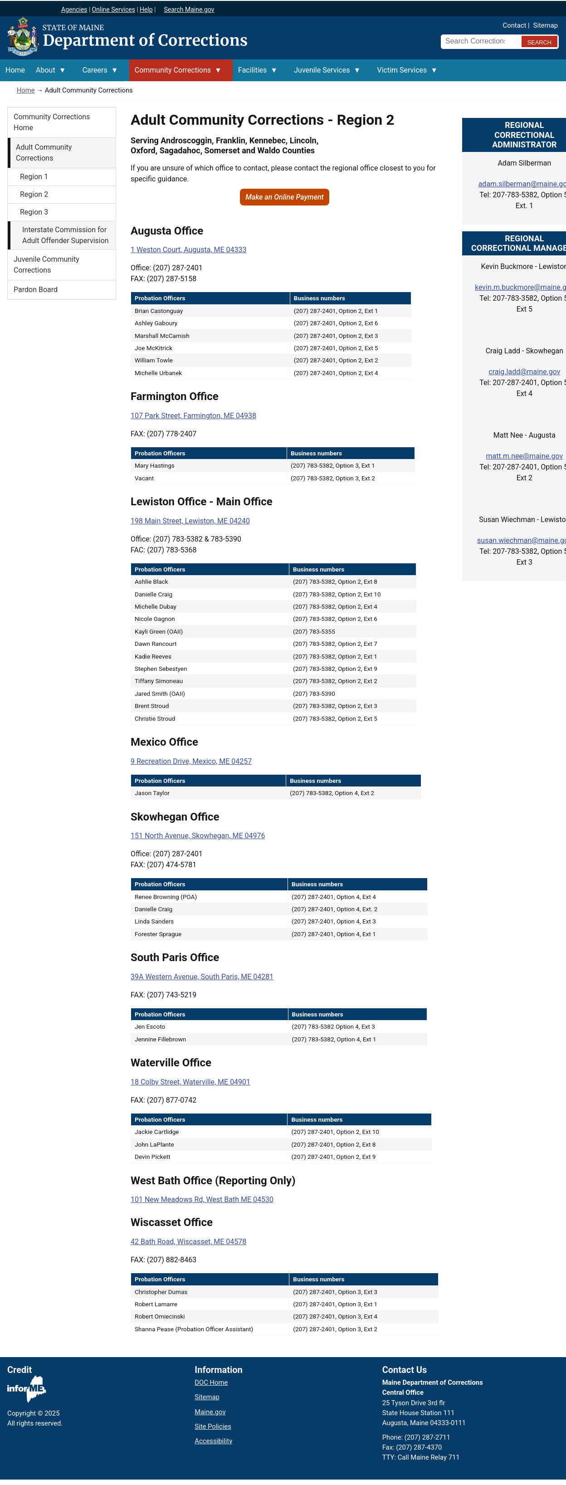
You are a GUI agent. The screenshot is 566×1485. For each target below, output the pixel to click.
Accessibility (213, 1441)
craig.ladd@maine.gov (524, 371)
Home (26, 90)
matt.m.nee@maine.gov (524, 456)
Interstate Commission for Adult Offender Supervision (65, 235)
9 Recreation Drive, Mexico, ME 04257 (191, 761)
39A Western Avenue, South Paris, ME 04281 (202, 976)
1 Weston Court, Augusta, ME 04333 (188, 249)
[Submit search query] (539, 41)
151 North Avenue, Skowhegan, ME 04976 (198, 835)
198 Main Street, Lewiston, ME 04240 (190, 521)
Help (146, 9)
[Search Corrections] (478, 41)
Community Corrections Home (52, 122)
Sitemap (545, 25)
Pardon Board (36, 289)
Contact (515, 25)
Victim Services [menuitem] (404, 73)
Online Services (113, 9)
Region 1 (34, 176)
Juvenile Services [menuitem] (324, 73)
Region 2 (34, 194)
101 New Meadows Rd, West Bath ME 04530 (202, 1199)
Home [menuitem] (15, 70)
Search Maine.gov (189, 9)
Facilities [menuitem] (255, 73)
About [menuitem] (48, 73)
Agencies (74, 9)
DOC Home (211, 1382)
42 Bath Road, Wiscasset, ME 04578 (188, 1241)
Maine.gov (210, 1412)
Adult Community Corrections (44, 152)
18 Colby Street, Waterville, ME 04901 (190, 1082)
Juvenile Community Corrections (46, 264)
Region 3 (34, 212)
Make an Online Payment (284, 197)
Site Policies (213, 1426)
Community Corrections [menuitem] (175, 73)
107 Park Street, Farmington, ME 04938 (193, 415)
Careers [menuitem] (97, 73)
